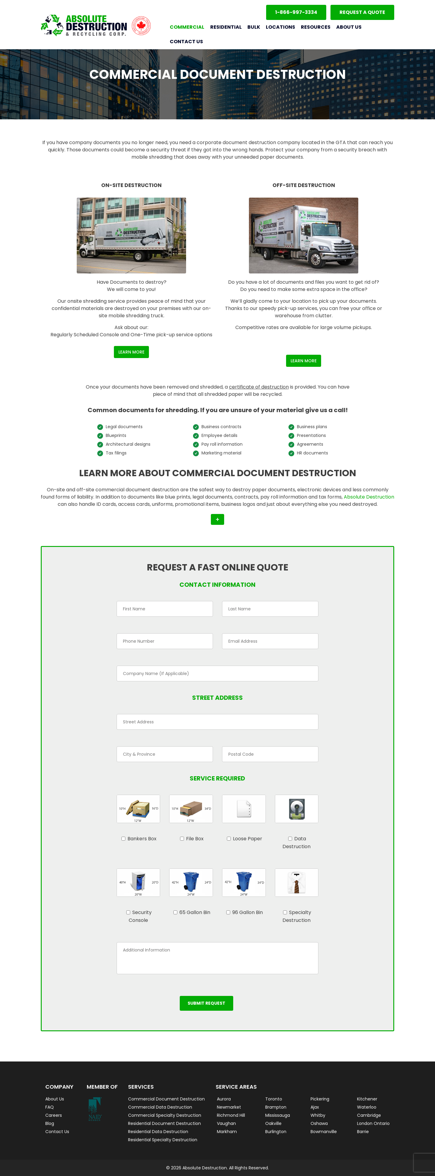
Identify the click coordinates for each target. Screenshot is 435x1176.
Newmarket (229, 1107)
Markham (227, 1132)
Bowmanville (324, 1132)
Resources (315, 27)
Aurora (224, 1099)
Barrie (363, 1132)
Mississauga (277, 1115)
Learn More (131, 352)
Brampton (275, 1107)
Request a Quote (362, 12)
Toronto (273, 1099)
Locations (280, 27)
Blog (49, 1123)
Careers (53, 1115)
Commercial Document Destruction (166, 1099)
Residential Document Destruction (164, 1123)
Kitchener (367, 1099)
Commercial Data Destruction (160, 1107)
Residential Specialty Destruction (162, 1140)
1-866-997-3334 (296, 12)
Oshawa (319, 1123)
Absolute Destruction (369, 496)
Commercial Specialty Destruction (164, 1115)
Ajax (315, 1107)
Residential (226, 27)
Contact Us (186, 41)
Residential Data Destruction (158, 1132)
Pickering (320, 1099)
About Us (349, 27)
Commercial (187, 27)
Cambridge (369, 1115)
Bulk (253, 27)
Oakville (273, 1123)
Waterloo (366, 1107)
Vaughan (226, 1123)
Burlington (275, 1132)
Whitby (318, 1115)
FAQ (49, 1107)
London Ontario (373, 1123)
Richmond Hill (231, 1115)
